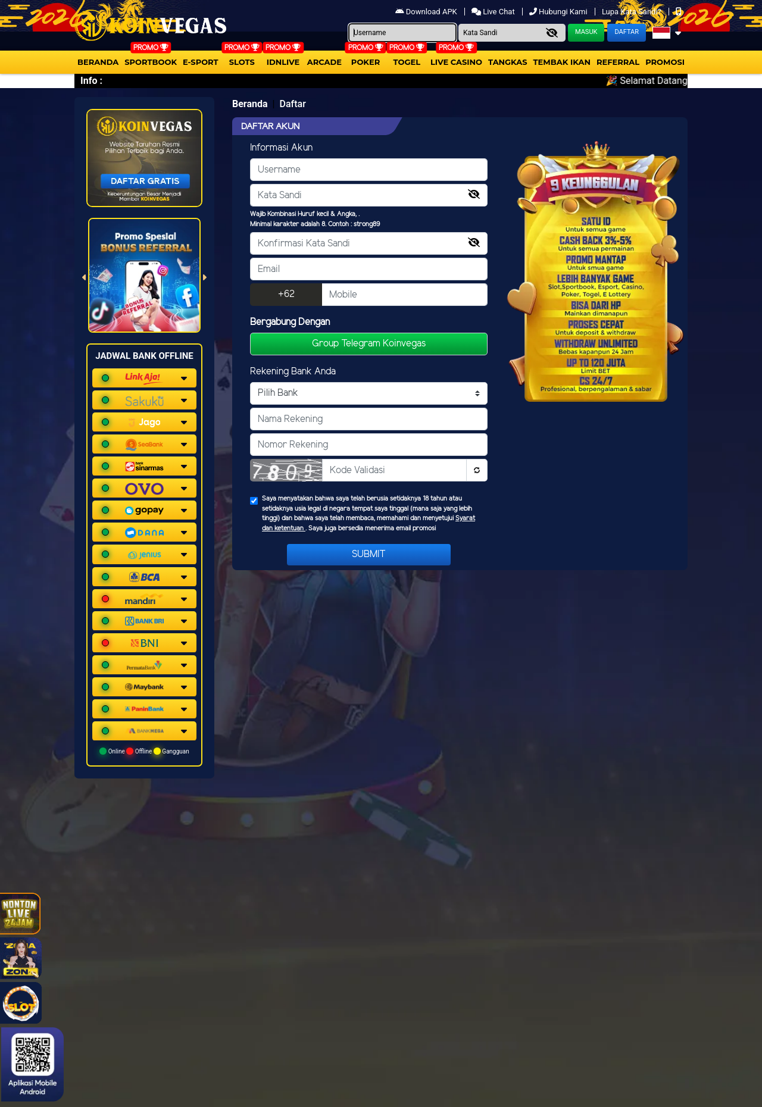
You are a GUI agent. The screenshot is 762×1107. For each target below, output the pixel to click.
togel (407, 62)
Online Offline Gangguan (144, 751)
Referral (618, 62)
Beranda (97, 62)
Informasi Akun (281, 148)
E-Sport (200, 62)
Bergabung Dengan (290, 322)
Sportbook (150, 62)
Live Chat (494, 11)
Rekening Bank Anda (293, 371)
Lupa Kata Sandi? (632, 11)
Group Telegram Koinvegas (369, 343)
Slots (242, 62)
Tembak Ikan (562, 62)
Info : (91, 80)
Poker (365, 62)
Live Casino (456, 62)
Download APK (427, 11)
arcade (324, 62)
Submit (369, 554)
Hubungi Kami (559, 11)
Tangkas (507, 62)
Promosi (665, 62)
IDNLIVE (283, 62)
